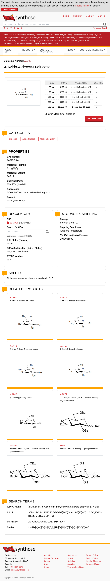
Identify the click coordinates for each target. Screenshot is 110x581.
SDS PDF (13, 222)
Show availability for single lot (60, 114)
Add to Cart (94, 118)
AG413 (13, 346)
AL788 (13, 297)
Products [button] (26, 50)
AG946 (13, 394)
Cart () (102, 16)
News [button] (69, 50)
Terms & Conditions (76, 567)
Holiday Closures (93, 561)
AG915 (63, 297)
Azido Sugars (28, 139)
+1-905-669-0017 (16, 567)
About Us (9, 51)
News (46, 564)
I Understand (9, 9)
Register (77, 16)
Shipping (71, 564)
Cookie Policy (82, 5)
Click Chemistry (47, 139)
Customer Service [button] (91, 50)
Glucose (13, 139)
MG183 (13, 445)
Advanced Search (100, 28)
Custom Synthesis (46, 51)
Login (66, 16)
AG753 (63, 346)
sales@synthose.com (20, 570)
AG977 (63, 394)
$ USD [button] (89, 16)
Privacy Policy (92, 555)
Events (46, 567)
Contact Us (72, 555)
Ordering (71, 561)
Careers (47, 561)
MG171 (64, 445)
